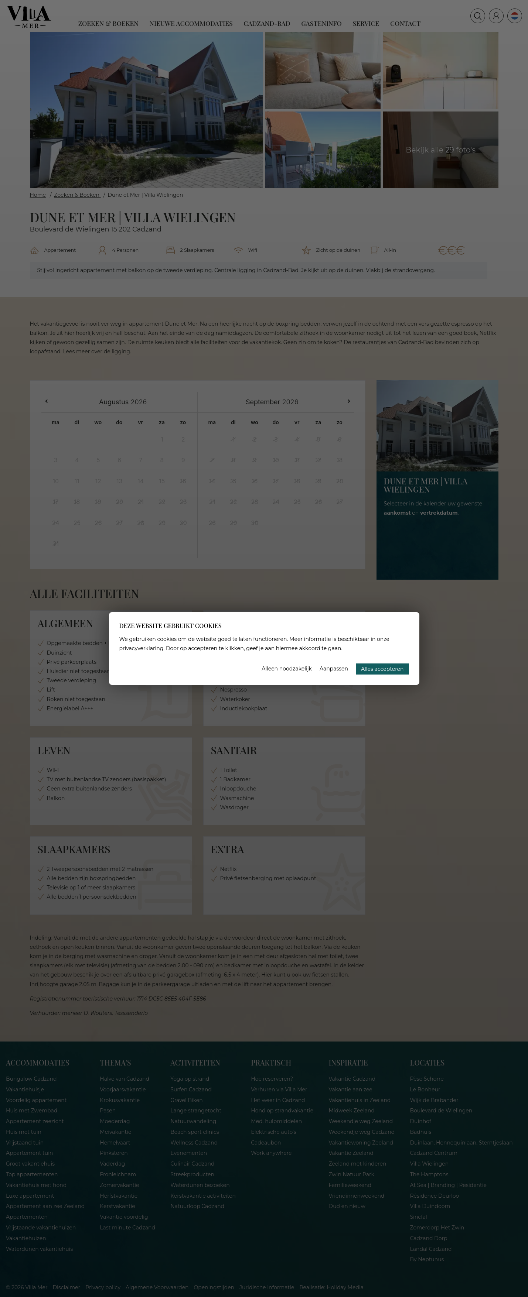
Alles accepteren (382, 669)
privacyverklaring (141, 648)
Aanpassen (334, 668)
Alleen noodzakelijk (287, 668)
